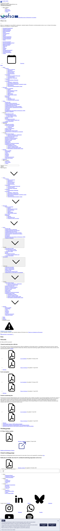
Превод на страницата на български (35, 332)
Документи (7, 78)
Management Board (9, 475)
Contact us (7, 488)
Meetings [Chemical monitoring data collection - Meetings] (4, 369)
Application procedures (9, 124)
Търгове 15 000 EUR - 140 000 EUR (15, 134)
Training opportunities (9, 121)
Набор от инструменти (9, 128)
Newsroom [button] (13, 205)
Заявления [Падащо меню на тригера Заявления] (14, 262)
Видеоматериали (11, 91)
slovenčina (7, 50)
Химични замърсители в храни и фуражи (13, 106)
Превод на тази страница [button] (5, 331)
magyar (7, 43)
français (7, 36)
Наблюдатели (7, 142)
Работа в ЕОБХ (8, 150)
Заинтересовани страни (9, 144)
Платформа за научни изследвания (12, 143)
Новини (9, 89)
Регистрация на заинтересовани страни (15, 148)
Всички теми (7, 102)
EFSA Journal (7, 10)
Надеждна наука (11, 72)
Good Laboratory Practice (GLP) (11, 130)
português (5, 48)
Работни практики (11, 71)
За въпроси (10, 127)
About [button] (13, 177)
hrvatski (7, 38)
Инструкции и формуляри (13, 135)
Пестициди (7, 109)
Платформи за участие (12, 145)
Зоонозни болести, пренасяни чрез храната (13, 107)
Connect (6, 11)
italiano (4, 39)
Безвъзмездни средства (9, 136)
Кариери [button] (13, 306)
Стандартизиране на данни (10, 114)
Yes (3, 470)
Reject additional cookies (52, 525)
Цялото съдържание (9, 88)
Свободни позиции (9, 158)
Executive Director (11, 76)
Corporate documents (9, 477)
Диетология (7, 108)
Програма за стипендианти (10, 139)
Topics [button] (13, 227)
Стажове (7, 155)
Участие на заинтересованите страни (15, 86)
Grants (6, 482)
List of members (15, 358)
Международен (11, 85)
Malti (6, 44)
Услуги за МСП (11, 126)
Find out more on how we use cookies (8, 529)
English (4, 35)
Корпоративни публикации (13, 80)
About (4, 67)
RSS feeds (7, 485)
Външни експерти (11, 73)
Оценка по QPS (8, 129)
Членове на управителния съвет (14, 75)
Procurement (7, 481)
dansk (6, 31)
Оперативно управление (12, 77)
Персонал (7, 154)
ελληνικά (4, 34)
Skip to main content (4, 0)
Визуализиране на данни (12, 90)
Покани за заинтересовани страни (14, 147)
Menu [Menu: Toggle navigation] (1, 65)
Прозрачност (10, 70)
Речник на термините (9, 111)
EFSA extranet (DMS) (9, 493)
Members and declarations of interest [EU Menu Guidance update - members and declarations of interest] (16, 450)
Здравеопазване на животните (11, 103)
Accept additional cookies (44, 525)
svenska (4, 53)
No (3, 471)
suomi (7, 52)
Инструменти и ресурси (10, 119)
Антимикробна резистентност (11, 105)
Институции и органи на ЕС (13, 83)
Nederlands (5, 46)
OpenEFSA (7, 490)
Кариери (4, 149)
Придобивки (7, 151)
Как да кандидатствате (9, 156)
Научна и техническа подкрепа (11, 138)
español (7, 29)
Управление (7, 74)
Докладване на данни (9, 113)
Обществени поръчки (9, 133)
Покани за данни (8, 140)
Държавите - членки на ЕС (13, 82)
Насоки (6, 117)
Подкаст (9, 92)
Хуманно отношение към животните (12, 104)
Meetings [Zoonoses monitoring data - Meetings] (4, 422)
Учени (6, 152)
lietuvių (8, 42)
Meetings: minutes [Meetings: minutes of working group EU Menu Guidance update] (12, 441)
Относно (7, 68)
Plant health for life (11, 98)
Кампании (7, 96)
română (4, 49)
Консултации (7, 141)
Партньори (7, 81)
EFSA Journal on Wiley (9, 491)
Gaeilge (7, 37)
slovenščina (7, 51)
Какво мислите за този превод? (6, 334)
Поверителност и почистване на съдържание (14, 131)
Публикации (5, 122)
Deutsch (4, 32)
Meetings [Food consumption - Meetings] (4, 393)
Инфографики (10, 93)
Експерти (7, 153)
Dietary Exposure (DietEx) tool (13, 120)
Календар (13, 63)
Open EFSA (7, 9)
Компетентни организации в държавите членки (17, 84)
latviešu (7, 41)
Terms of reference (15, 367)
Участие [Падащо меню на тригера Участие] (13, 277)
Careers (6, 479)
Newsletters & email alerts (10, 484)
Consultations (7, 480)
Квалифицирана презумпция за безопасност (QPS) (15, 110)
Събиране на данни (9, 116)
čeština (7, 30)
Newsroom (5, 87)
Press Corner (7, 95)
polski (4, 47)
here (44, 455)
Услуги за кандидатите (9, 125)
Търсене (2, 165)
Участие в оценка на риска (13, 146)
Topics (4, 101)
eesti (6, 33)
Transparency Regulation (10, 476)
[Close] (0, 23)
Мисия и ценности (11, 69)
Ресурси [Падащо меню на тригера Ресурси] (13, 243)
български (8, 28)
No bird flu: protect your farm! (13, 100)
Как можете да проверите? (6, 5)
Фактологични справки (12, 94)
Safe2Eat (9, 97)
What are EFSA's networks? (6, 342)
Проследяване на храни (12, 115)
